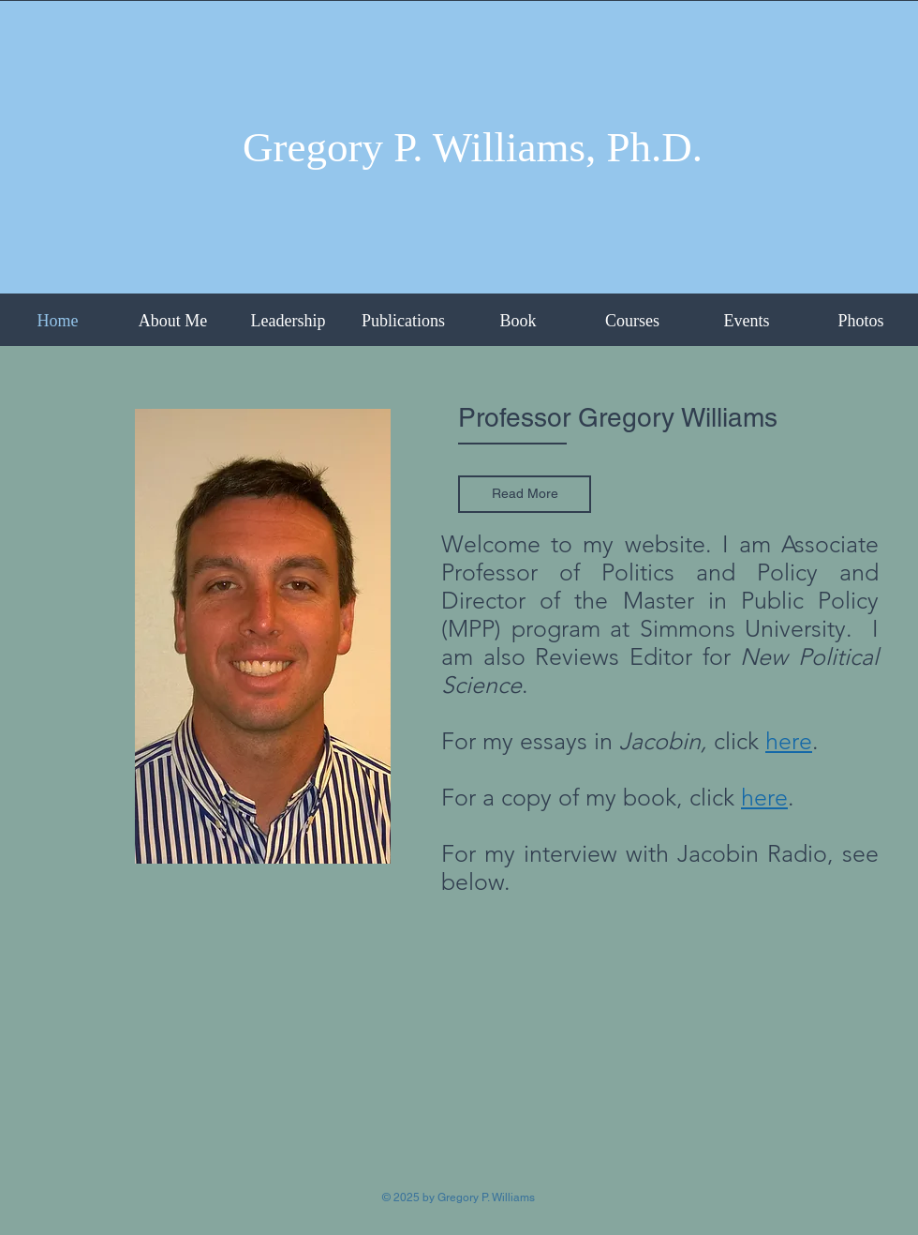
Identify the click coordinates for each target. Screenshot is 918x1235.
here (764, 797)
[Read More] (524, 494)
